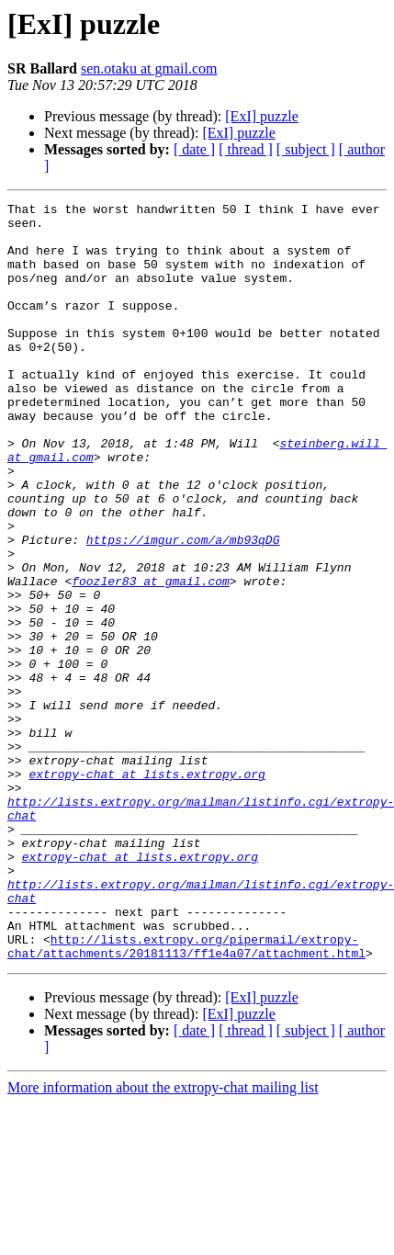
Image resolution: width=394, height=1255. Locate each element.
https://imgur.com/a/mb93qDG (183, 608)
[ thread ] (246, 149)
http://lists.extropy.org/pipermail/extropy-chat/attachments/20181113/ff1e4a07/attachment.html (186, 1096)
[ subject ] (305, 149)
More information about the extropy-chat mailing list (163, 1239)
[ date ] (194, 149)
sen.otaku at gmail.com (149, 68)
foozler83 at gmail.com (151, 658)
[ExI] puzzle (261, 116)
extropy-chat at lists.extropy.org (146, 889)
